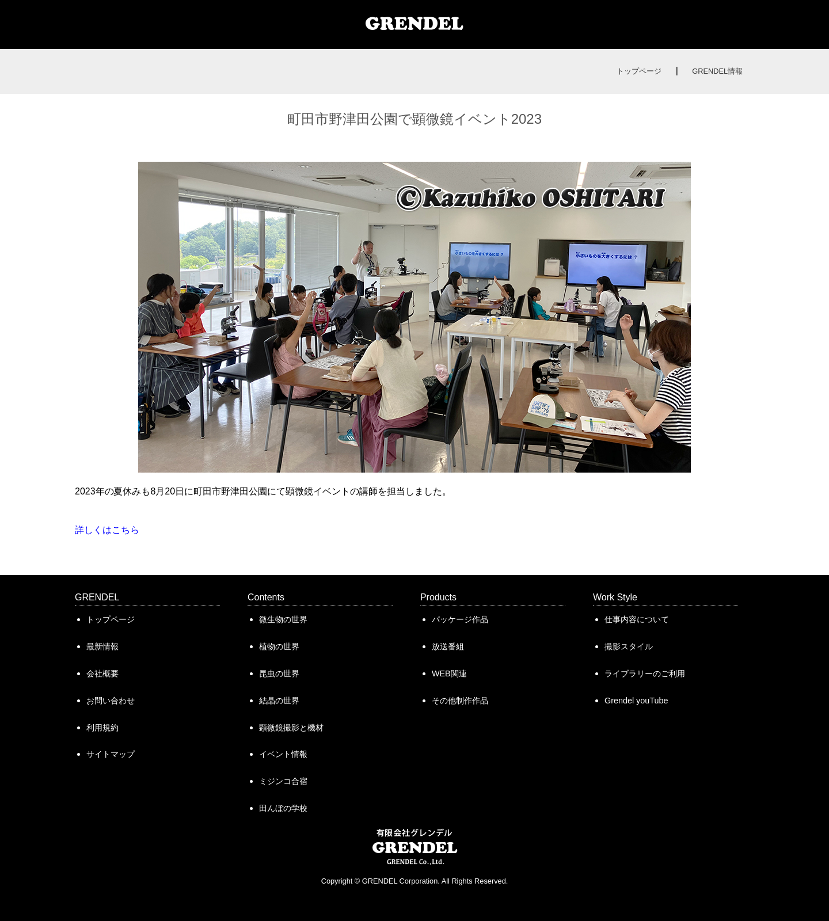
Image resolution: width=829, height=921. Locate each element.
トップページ (639, 71)
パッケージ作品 (460, 619)
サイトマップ (110, 754)
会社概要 (102, 673)
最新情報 (102, 646)
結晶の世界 (279, 700)
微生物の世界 (283, 619)
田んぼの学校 (283, 808)
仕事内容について (636, 619)
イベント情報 (283, 754)
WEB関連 (449, 673)
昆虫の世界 (279, 673)
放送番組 (448, 646)
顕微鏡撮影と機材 (291, 727)
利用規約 (102, 727)
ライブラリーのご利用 (644, 673)
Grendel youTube (636, 700)
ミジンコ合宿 (283, 781)
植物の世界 (279, 646)
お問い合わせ (110, 700)
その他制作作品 (460, 700)
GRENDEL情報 (717, 71)
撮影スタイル (628, 646)
